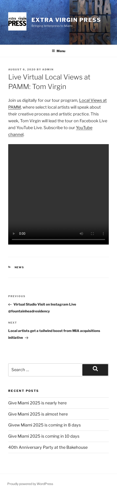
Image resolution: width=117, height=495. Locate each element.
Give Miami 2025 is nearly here (37, 403)
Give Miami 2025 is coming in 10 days (43, 436)
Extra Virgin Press (66, 20)
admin (48, 69)
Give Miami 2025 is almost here (38, 414)
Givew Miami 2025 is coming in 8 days (44, 425)
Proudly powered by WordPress (30, 484)
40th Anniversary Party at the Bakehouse (48, 447)
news (19, 267)
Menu (58, 51)
